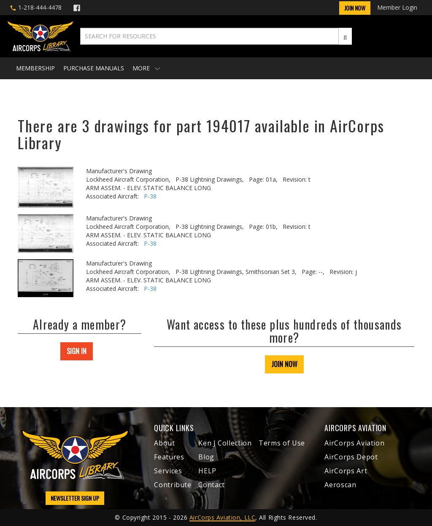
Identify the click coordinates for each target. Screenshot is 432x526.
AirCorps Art (345, 470)
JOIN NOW (284, 364)
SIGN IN (76, 351)
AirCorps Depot (351, 457)
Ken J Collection (224, 443)
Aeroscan (340, 484)
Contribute (172, 484)
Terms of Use (282, 443)
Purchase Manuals (93, 68)
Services (168, 470)
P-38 (150, 196)
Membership (35, 68)
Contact (211, 484)
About (164, 443)
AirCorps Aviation (354, 443)
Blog (206, 457)
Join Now (354, 7)
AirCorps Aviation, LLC (222, 517)
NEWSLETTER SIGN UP (75, 498)
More (146, 68)
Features (169, 457)
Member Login (397, 7)
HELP (207, 470)
